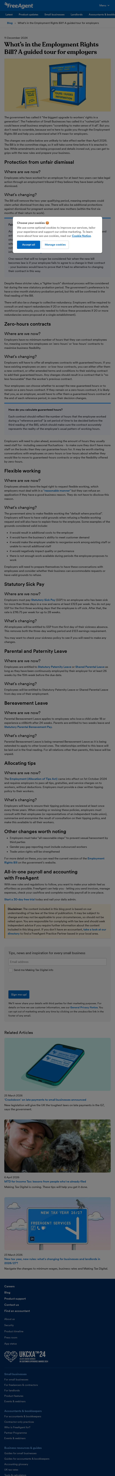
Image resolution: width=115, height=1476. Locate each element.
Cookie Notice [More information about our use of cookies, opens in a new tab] (81, 236)
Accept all (28, 244)
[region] (57, 235)
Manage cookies (55, 244)
